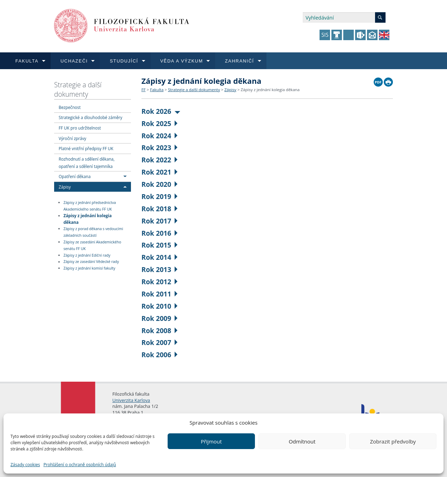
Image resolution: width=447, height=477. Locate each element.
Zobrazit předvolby (393, 441)
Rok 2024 (159, 135)
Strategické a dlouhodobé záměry (90, 117)
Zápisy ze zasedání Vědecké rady (91, 261)
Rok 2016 (159, 233)
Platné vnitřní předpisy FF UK (86, 148)
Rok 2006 (159, 354)
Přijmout (211, 441)
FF (143, 89)
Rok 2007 (159, 342)
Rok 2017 (159, 221)
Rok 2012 (159, 281)
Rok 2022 (159, 159)
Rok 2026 (160, 111)
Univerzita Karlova (131, 400)
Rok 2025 (159, 123)
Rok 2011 (159, 294)
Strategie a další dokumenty (78, 89)
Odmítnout (302, 441)
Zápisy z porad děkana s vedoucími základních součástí (93, 232)
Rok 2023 (159, 147)
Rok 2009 (159, 318)
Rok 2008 (159, 330)
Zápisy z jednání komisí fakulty (89, 268)
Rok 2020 (159, 184)
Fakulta (156, 89)
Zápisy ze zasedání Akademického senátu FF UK (92, 245)
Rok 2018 (159, 208)
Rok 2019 (159, 196)
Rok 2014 (159, 257)
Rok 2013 (159, 269)
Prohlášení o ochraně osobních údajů (79, 465)
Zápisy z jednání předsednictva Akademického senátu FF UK (90, 206)
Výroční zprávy (72, 138)
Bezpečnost (70, 107)
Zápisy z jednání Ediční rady (87, 255)
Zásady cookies (25, 465)
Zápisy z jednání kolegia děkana (88, 219)
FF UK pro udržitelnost (80, 128)
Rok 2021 (159, 172)
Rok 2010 (159, 306)
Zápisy (65, 187)
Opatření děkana (74, 176)
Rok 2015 (159, 245)
